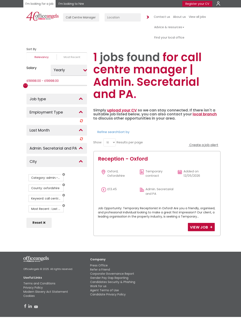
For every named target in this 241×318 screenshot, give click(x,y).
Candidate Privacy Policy (108, 294)
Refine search (107, 132)
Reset (39, 222)
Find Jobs (147, 17)
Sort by (123, 132)
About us (179, 17)
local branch (205, 114)
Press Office (99, 265)
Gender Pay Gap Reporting (109, 278)
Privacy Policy (33, 287)
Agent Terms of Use (104, 290)
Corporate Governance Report (112, 274)
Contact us (162, 17)
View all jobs (197, 17)
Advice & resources (169, 27)
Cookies (29, 296)
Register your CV (197, 4)
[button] (64, 174)
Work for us (98, 286)
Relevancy (42, 57)
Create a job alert (203, 145)
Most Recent (72, 57)
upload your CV (122, 110)
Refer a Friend (100, 269)
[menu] (109, 142)
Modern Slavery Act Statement (45, 292)
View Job (199, 227)
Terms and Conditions (39, 283)
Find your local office (169, 37)
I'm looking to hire (71, 4)
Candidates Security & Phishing (112, 282)
